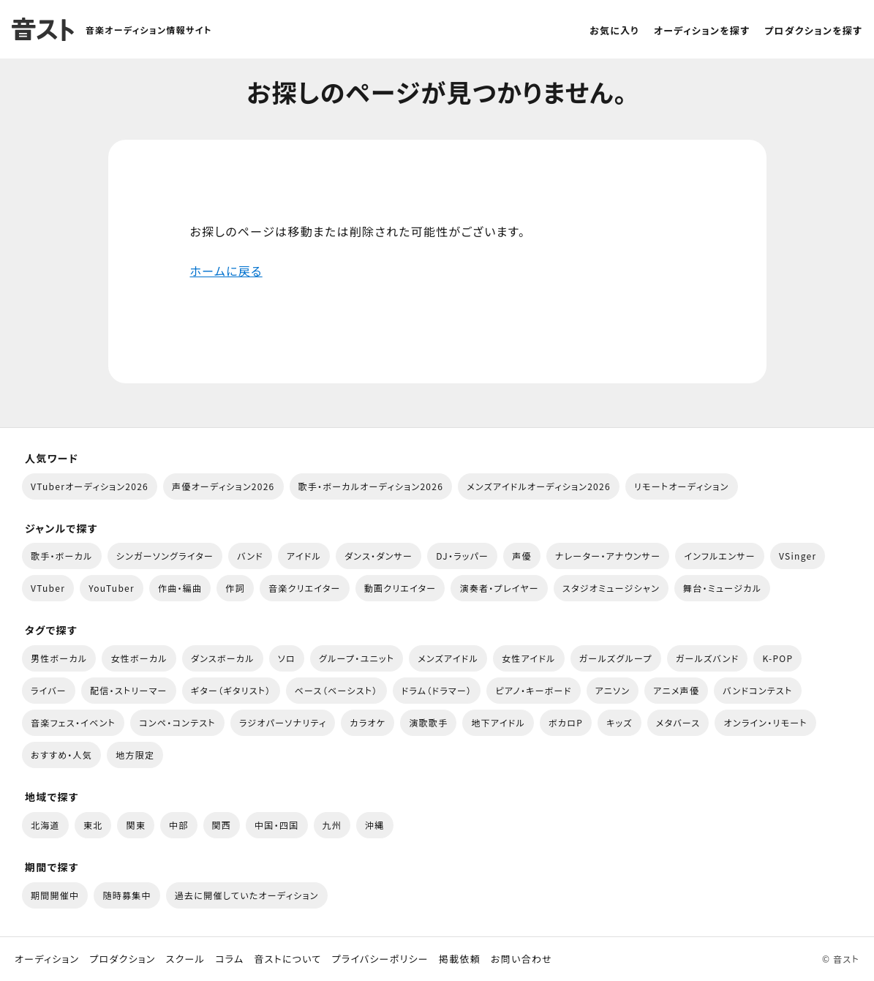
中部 (179, 825)
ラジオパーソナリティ (283, 722)
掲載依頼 (460, 959)
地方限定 (135, 754)
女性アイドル (529, 658)
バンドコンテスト (757, 690)
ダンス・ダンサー (378, 555)
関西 (222, 825)
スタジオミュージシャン (611, 588)
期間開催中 (55, 895)
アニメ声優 (676, 690)
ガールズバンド (707, 658)
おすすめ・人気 (61, 754)
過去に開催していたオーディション (247, 895)
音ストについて (287, 959)
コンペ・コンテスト (177, 722)
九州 (332, 825)
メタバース (678, 722)
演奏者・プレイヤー (498, 588)
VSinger (797, 555)
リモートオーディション (681, 486)
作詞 (235, 588)
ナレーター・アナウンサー (608, 555)
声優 (522, 555)
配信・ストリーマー (128, 690)
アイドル (304, 555)
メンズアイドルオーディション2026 (539, 486)
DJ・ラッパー (462, 555)
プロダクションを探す (813, 30)
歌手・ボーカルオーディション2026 (371, 486)
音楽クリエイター (304, 588)
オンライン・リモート (765, 722)
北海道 (45, 825)
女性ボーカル (138, 658)
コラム (229, 959)
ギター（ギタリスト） (231, 690)
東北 (93, 825)
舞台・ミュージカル (722, 588)
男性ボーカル (59, 658)
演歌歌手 (428, 722)
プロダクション (122, 959)
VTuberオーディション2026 (89, 486)
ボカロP (566, 722)
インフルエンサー (720, 555)
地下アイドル (498, 722)
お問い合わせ (521, 959)
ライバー (49, 690)
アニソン (612, 690)
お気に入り (614, 30)
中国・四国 (276, 825)
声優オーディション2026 (223, 486)
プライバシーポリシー (380, 959)
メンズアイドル (448, 658)
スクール (185, 959)
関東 (136, 825)
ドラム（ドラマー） (437, 690)
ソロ (286, 658)
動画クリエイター (400, 588)
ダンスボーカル (223, 658)
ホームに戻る (226, 270)
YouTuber (111, 588)
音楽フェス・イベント (73, 722)
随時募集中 (126, 895)
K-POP (777, 658)
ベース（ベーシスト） (336, 690)
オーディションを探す (702, 30)
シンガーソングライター (165, 555)
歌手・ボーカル (62, 555)
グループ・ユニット (356, 658)
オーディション (47, 959)
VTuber (48, 588)
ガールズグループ (615, 658)
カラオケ (367, 722)
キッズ (619, 722)
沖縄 (375, 825)
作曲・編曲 (180, 588)
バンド (250, 555)
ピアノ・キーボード (533, 690)
